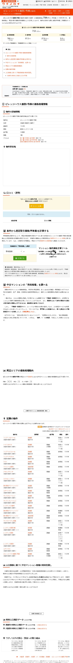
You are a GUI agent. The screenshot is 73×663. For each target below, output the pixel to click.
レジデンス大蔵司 (9, 506)
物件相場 (25, 5)
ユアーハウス (7, 491)
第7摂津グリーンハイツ (10, 516)
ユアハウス (6, 549)
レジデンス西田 (8, 533)
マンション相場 (33, 5)
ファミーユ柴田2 (8, 467)
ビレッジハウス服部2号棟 (11, 554)
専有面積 (9, 251)
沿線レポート (66, 5)
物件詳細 (61, 1)
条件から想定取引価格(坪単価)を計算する (18, 59)
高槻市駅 (37, 141)
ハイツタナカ (7, 445)
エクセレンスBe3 (8, 479)
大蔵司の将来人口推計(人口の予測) (17, 75)
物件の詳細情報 (11, 56)
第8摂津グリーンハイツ (10, 511)
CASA (5, 462)
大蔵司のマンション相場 (57, 238)
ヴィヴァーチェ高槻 (9, 521)
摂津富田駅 (33, 140)
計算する (20, 258)
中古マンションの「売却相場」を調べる (18, 62)
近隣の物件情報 (10, 69)
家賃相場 (56, 5)
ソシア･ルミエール (9, 452)
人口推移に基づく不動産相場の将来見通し (18, 72)
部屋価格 (46, 1)
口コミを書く (36, 206)
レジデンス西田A (8, 544)
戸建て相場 (42, 5)
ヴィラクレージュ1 (9, 496)
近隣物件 (68, 1)
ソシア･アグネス (8, 457)
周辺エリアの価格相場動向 (13, 66)
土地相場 (49, 5)
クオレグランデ (8, 472)
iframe (53, 64)
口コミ (54, 1)
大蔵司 (59, 11)
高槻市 (54, 11)
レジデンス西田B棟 (9, 528)
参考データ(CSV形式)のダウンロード (59, 429)
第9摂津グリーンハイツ (10, 486)
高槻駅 (51, 13)
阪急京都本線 (28, 141)
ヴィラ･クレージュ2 (9, 501)
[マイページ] (17, 1)
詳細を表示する (41, 625)
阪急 (22, 141)
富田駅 (30, 528)
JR (63, 11)
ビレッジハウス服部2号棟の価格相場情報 (18, 53)
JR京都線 (67, 11)
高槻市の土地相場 (45, 241)
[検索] (4, 1)
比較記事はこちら (28, 312)
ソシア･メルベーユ (9, 438)
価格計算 (39, 1)
